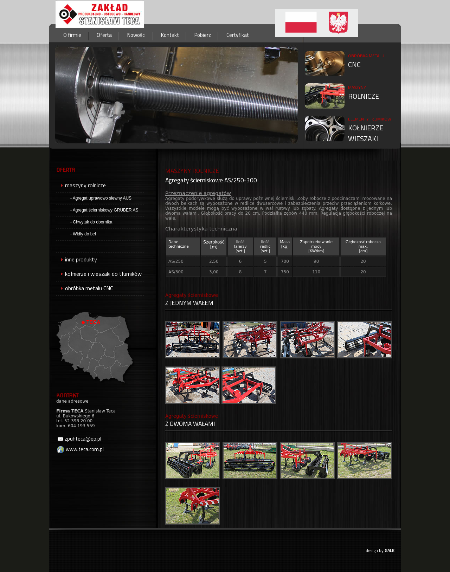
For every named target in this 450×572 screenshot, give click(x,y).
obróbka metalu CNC (84, 288)
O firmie (72, 35)
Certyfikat (237, 35)
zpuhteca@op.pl (79, 439)
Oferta (104, 35)
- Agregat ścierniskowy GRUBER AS (104, 210)
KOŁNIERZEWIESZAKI (369, 130)
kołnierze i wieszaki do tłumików (99, 273)
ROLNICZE (363, 93)
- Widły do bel (83, 234)
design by (380, 550)
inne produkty (76, 259)
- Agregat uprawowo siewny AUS (100, 198)
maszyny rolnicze (81, 185)
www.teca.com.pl (80, 449)
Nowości (136, 35)
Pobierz (202, 35)
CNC (366, 61)
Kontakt (170, 35)
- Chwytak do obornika (91, 222)
